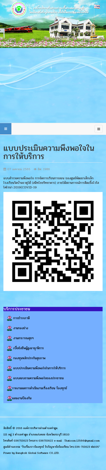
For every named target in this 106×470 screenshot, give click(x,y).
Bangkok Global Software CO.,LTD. (37, 453)
